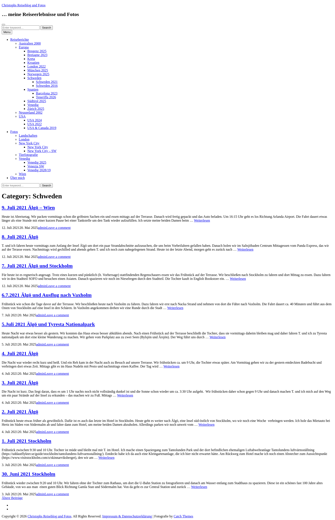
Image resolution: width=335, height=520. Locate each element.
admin (42, 227)
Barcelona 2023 (46, 93)
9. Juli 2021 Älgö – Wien (28, 207)
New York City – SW (41, 151)
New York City (29, 143)
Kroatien (33, 62)
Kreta (31, 59)
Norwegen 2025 (38, 74)
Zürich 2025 (35, 108)
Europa (24, 47)
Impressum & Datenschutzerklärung (127, 516)
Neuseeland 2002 (31, 112)
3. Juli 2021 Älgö (20, 382)
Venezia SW (35, 166)
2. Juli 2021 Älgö (20, 411)
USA (22, 116)
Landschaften (28, 135)
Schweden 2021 (47, 82)
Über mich (17, 178)
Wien (22, 174)
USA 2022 (34, 124)
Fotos (14, 132)
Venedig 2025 (36, 162)
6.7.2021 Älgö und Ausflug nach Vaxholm (47, 295)
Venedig (32, 105)
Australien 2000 (30, 43)
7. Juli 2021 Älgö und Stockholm (37, 266)
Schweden (34, 78)
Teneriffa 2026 (46, 97)
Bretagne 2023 (37, 55)
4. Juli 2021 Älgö (20, 353)
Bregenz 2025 (36, 51)
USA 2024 (34, 120)
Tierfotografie (28, 155)
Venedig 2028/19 (39, 170)
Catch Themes (183, 516)
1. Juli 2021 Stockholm (26, 441)
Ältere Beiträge (12, 498)
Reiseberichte (19, 39)
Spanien (32, 89)
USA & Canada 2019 (41, 128)
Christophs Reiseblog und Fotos (24, 5)
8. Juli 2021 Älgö (20, 237)
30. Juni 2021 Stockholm (28, 474)
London (24, 139)
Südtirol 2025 (36, 101)
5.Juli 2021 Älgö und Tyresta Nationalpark (48, 324)
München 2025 (37, 70)
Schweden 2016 (47, 85)
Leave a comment (58, 227)
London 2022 (36, 66)
